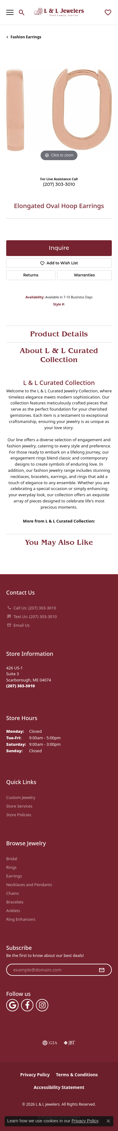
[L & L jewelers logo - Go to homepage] (59, 12)
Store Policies (18, 814)
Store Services (19, 806)
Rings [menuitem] (11, 867)
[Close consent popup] (108, 1121)
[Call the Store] (20, 686)
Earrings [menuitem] (14, 876)
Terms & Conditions (77, 1075)
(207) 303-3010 (59, 184)
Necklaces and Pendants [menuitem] (29, 884)
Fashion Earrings (26, 37)
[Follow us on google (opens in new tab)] (12, 1005)
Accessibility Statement (59, 1087)
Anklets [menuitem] (13, 910)
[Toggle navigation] (10, 12)
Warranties (84, 275)
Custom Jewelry (20, 797)
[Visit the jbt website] (69, 1043)
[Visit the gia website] (49, 1043)
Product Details (59, 334)
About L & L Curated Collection (59, 355)
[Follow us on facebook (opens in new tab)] (27, 1005)
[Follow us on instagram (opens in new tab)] (42, 1005)
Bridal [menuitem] (11, 858)
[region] (59, 110)
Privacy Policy (35, 1075)
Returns (30, 275)
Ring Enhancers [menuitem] (20, 919)
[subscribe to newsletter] (101, 969)
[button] (22, 12)
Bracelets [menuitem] (15, 902)
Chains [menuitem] (12, 893)
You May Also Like (59, 542)
